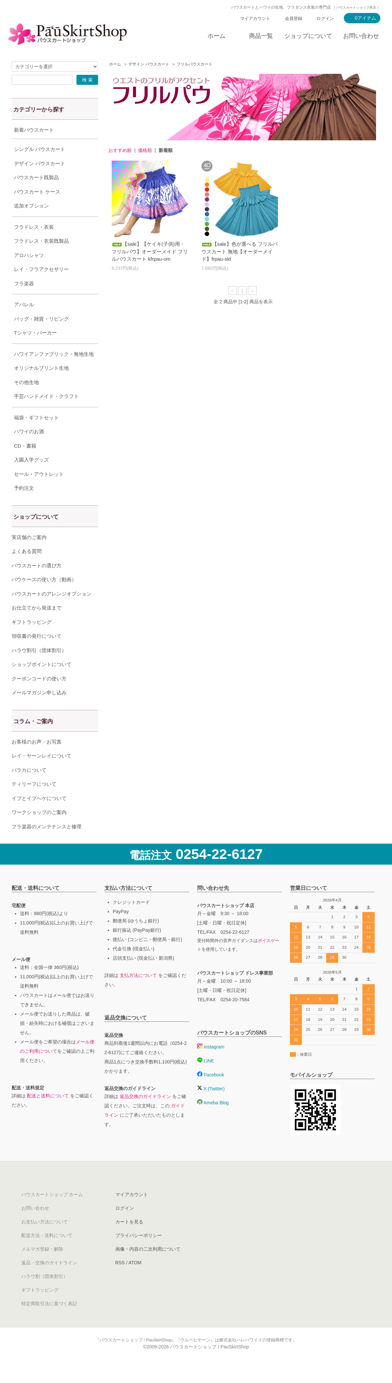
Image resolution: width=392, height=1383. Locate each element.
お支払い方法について (44, 1238)
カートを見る (129, 1238)
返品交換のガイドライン (145, 1113)
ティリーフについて (34, 800)
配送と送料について (48, 1112)
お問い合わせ (361, 36)
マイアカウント (255, 18)
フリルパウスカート (194, 64)
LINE (205, 1077)
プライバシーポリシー (138, 1252)
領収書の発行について (37, 652)
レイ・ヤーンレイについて (41, 772)
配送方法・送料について (46, 1252)
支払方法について (138, 992)
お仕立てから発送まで (37, 624)
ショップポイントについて (41, 681)
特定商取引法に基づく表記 (49, 1320)
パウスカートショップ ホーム (52, 1211)
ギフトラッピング (32, 638)
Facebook (210, 1091)
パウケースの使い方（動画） (44, 596)
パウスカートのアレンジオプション (51, 610)
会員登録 (293, 18)
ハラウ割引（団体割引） (39, 667)
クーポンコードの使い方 (39, 695)
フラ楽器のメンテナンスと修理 (46, 843)
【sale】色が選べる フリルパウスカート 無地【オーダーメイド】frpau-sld (239, 251)
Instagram (210, 1063)
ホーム (216, 36)
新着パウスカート (34, 130)
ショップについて (308, 36)
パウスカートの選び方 (37, 582)
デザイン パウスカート (148, 64)
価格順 (145, 150)
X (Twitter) (211, 1105)
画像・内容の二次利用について (148, 1265)
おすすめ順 (120, 150)
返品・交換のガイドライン (49, 1279)
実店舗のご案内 (29, 554)
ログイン (325, 18)
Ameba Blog (213, 1119)
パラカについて (29, 786)
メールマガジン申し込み (39, 709)
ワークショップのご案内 (39, 829)
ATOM (134, 1279)
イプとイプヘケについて (39, 815)
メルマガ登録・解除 (42, 1265)
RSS (120, 1279)
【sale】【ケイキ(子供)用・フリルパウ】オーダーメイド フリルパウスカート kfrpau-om (150, 251)
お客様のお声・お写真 (37, 758)
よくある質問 (27, 568)
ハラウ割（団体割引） (44, 1293)
